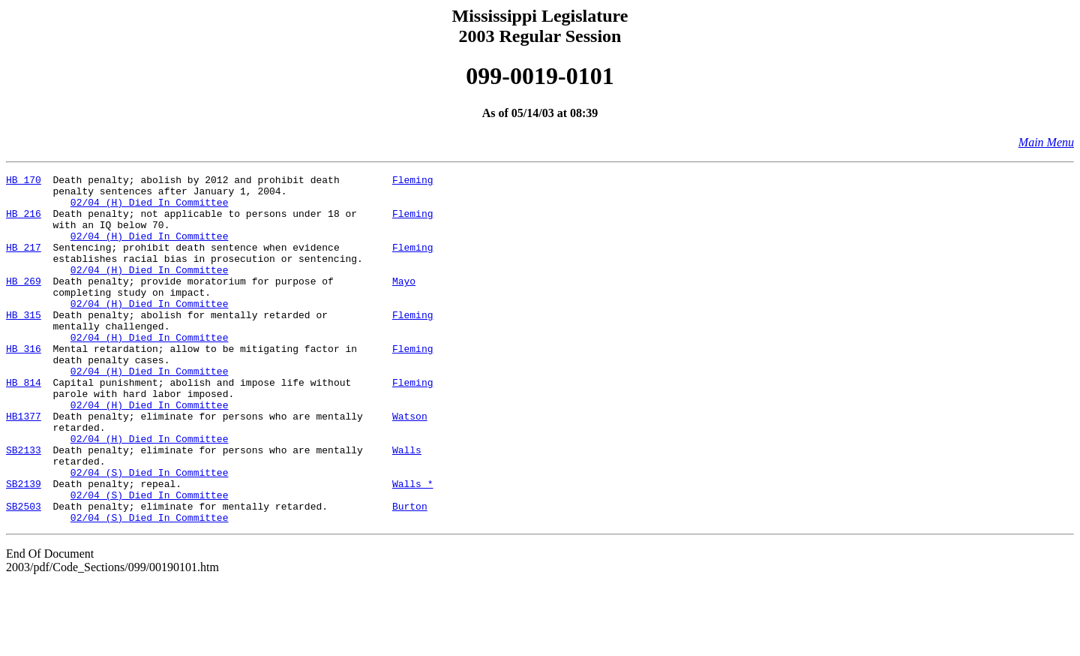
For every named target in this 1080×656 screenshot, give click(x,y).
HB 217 (23, 262)
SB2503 (23, 573)
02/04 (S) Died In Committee (149, 533)
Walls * (413, 546)
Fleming (413, 181)
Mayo (404, 303)
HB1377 (23, 465)
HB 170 (23, 181)
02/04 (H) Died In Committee (149, 208)
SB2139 (23, 546)
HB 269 (23, 303)
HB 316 (23, 384)
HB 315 (23, 344)
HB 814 (23, 425)
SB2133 (23, 506)
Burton (410, 573)
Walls (407, 506)
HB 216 (23, 222)
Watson (410, 465)
